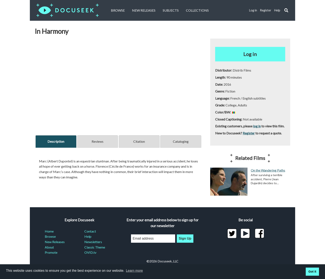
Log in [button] (250, 54)
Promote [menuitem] (51, 252)
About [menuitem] (49, 247)
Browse (118, 10)
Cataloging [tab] (181, 141)
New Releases (143, 10)
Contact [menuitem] (90, 231)
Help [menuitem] (87, 236)
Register (265, 10)
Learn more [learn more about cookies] (134, 270)
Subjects (171, 10)
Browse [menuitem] (50, 236)
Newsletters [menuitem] (93, 242)
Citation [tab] (139, 141)
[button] (286, 10)
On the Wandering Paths (268, 170)
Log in (253, 10)
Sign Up (185, 238)
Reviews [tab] (97, 141)
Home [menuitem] (49, 231)
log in (257, 126)
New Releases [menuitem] (55, 242)
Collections (197, 10)
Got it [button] (312, 271)
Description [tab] (55, 141)
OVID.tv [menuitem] (90, 252)
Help (277, 10)
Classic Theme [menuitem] (94, 247)
